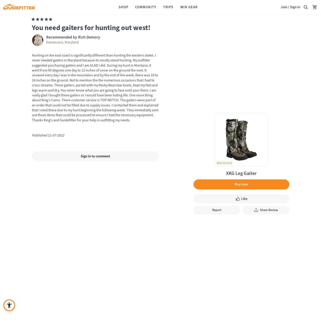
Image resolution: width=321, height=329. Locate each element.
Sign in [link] (295, 7)
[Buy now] (241, 184)
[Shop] (123, 7)
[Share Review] (266, 210)
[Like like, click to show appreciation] (241, 198)
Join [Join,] (284, 7)
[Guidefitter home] (19, 7)
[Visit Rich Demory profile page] (95, 40)
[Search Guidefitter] (305, 7)
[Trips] (168, 7)
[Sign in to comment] (95, 156)
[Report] (216, 210)
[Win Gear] (189, 7)
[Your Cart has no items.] (314, 7)
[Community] (146, 7)
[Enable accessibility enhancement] (9, 305)
